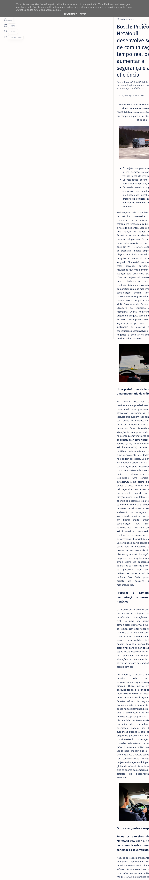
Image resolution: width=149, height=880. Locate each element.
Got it (83, 14)
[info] (30, 19)
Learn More (70, 14)
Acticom (18, 775)
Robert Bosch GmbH (25, 767)
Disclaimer (119, 182)
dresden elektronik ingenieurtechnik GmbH (38, 791)
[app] (117, 166)
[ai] (137, 144)
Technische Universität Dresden (31, 771)
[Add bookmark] (89, 64)
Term (110, 182)
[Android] (123, 73)
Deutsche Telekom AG (26, 787)
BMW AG (19, 779)
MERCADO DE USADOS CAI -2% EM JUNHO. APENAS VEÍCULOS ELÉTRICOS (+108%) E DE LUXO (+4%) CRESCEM (128, 97)
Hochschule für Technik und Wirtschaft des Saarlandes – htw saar (50, 807)
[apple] (137, 166)
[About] (5, 25)
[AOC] (137, 158)
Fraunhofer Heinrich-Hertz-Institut (33, 799)
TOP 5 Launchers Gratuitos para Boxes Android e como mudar (127, 80)
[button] (127, 874)
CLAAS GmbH (21, 783)
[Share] (97, 64)
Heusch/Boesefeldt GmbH (28, 803)
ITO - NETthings (28, 874)
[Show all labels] (116, 172)
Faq (137, 182)
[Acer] (117, 144)
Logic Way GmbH (23, 811)
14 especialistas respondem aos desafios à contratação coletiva (127, 56)
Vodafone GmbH (23, 822)
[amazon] (137, 151)
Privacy (130, 182)
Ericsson (18, 795)
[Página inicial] (5, 20)
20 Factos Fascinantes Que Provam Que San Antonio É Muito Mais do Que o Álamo (127, 115)
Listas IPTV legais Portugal (126, 127)
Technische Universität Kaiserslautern (35, 819)
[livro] (123, 49)
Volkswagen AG (22, 826)
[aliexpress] (117, 151)
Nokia (17, 815)
